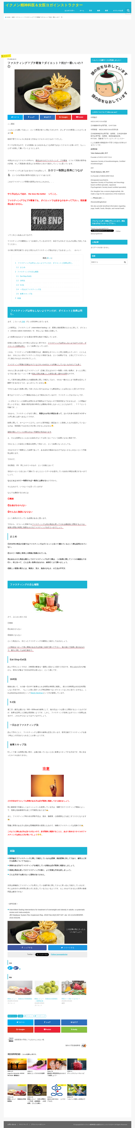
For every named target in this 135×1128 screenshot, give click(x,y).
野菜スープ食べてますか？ (71, 999)
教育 (106, 10)
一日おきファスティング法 (28, 289)
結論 (18, 298)
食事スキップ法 (24, 294)
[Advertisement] (67, 36)
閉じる (49, 258)
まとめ (20, 267)
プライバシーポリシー (38, 1124)
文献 (23, 322)
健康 (98, 10)
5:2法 (20, 285)
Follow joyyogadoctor (59, 954)
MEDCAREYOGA (97, 121)
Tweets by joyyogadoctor (100, 228)
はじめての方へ (70, 10)
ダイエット (13, 1016)
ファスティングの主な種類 (26, 272)
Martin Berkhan (37, 693)
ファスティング (40, 1016)
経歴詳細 (94, 149)
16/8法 (20, 281)
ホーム (82, 10)
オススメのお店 (118, 10)
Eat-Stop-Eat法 (24, 276)
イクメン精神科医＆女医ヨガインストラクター (44, 5)
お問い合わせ (12, 1124)
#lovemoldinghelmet (98, 202)
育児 (90, 10)
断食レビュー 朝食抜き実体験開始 (20, 999)
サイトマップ (23, 1124)
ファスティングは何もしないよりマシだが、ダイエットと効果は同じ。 (44, 263)
